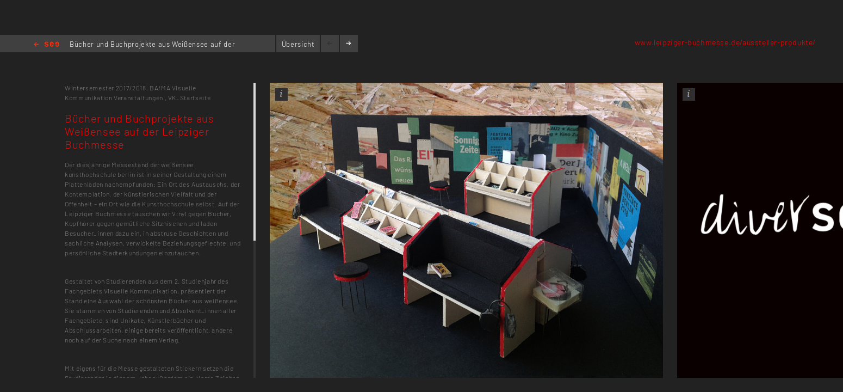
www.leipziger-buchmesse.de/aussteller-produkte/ (725, 42)
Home (46, 45)
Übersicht (298, 44)
